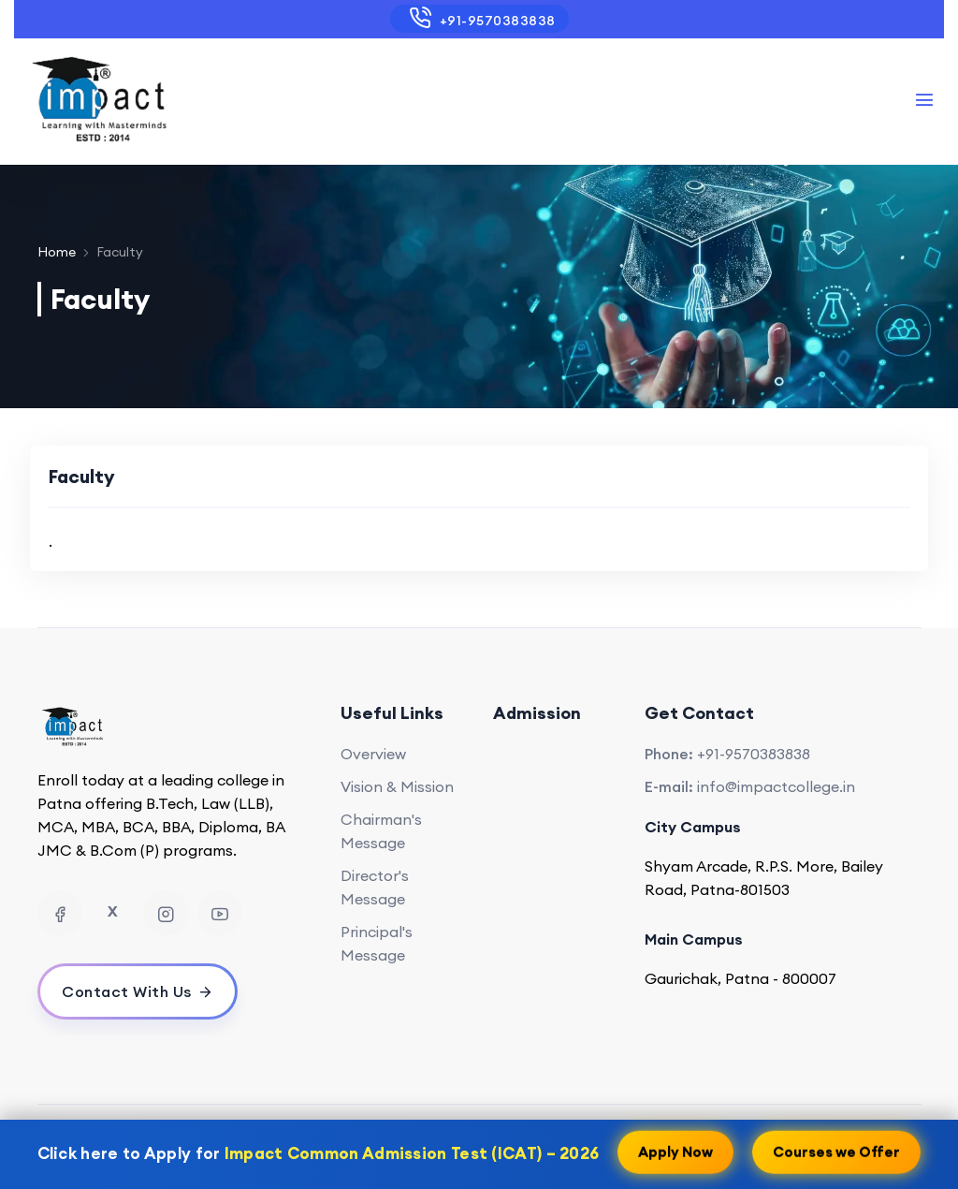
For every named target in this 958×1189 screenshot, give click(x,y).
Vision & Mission (397, 786)
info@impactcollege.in (776, 786)
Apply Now (675, 1150)
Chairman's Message (381, 831)
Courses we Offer (836, 1150)
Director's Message (375, 887)
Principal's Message (377, 943)
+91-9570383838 (478, 18)
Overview (373, 753)
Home (56, 251)
